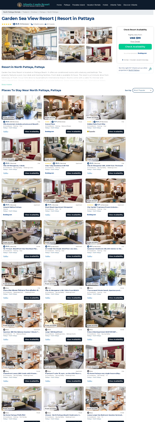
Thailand (25, 12)
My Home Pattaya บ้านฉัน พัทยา (53, 319)
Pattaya (67, 5)
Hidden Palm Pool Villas (89, 122)
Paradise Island (79, 5)
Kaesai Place (46, 122)
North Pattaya (52, 12)
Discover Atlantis (130, 5)
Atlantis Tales (115, 5)
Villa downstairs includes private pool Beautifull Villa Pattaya (103, 361)
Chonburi (33, 12)
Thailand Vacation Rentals (14, 367)
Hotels (105, 5)
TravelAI (76, 414)
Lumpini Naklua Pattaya (89, 161)
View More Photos (11, 57)
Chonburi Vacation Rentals (14, 364)
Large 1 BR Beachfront (11, 279)
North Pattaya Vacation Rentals (16, 361)
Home (59, 5)
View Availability (28, 129)
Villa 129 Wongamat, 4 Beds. (129, 122)
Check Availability (135, 46)
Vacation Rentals (94, 5)
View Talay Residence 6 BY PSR (15, 161)
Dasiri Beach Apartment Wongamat (132, 161)
